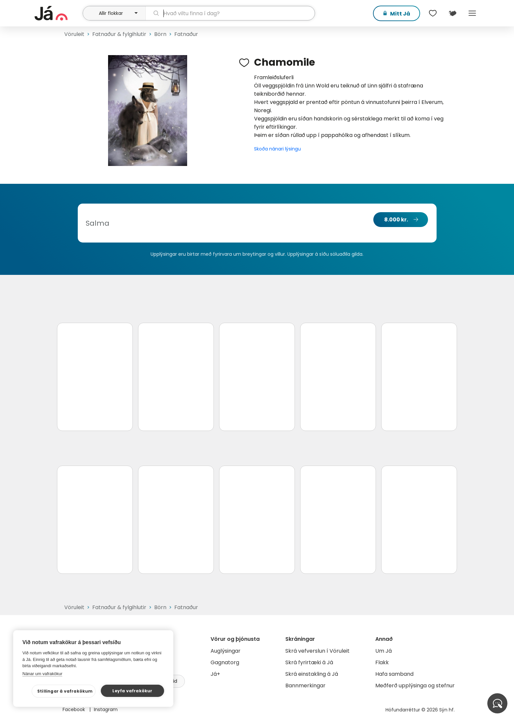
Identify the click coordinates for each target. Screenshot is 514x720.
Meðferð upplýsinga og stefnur (415, 685)
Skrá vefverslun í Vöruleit (317, 651)
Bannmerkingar (305, 685)
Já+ (215, 674)
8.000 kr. (396, 219)
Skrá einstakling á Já (311, 674)
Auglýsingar (226, 651)
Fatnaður (186, 34)
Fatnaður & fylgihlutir (119, 34)
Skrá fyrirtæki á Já (309, 662)
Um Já (383, 651)
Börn (160, 34)
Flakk (382, 662)
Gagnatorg (225, 662)
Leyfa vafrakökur (132, 691)
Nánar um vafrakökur (42, 673)
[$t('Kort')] (452, 13)
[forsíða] (58, 13)
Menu (472, 13)
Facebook (74, 709)
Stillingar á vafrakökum (65, 691)
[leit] (230, 13)
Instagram (106, 709)
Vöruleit (74, 34)
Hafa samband (394, 674)
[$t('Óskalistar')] (432, 13)
